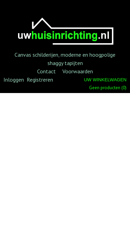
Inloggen (13, 79)
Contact (46, 71)
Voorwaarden (77, 71)
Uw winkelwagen (105, 79)
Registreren (40, 79)
